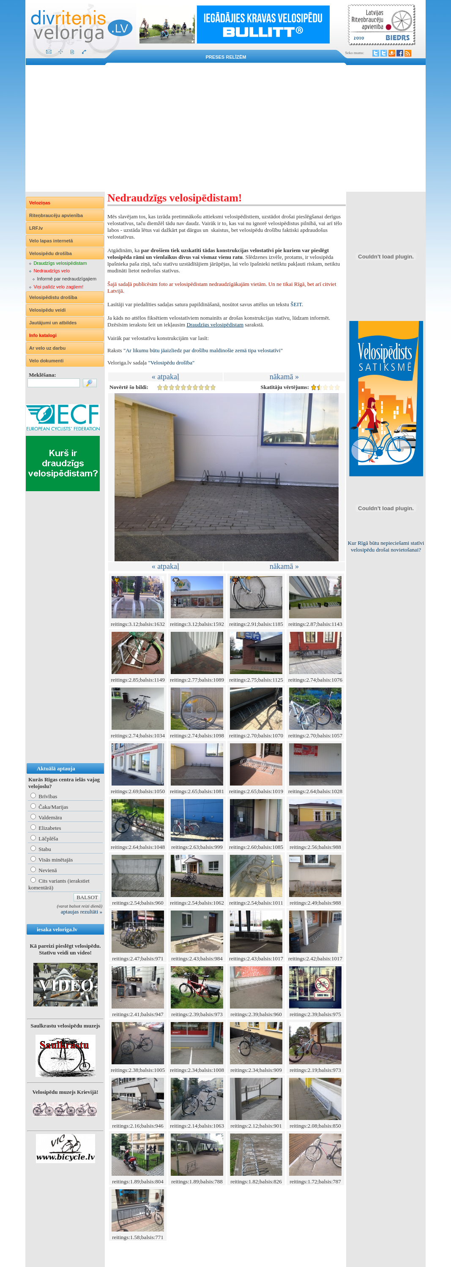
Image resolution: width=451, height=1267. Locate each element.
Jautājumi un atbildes (53, 322)
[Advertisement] (225, 128)
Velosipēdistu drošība (53, 297)
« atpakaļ (165, 376)
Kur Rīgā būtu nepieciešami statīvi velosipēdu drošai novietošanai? (386, 546)
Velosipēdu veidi (47, 310)
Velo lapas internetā (51, 240)
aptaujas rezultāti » (81, 911)
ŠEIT (295, 304)
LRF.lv (36, 228)
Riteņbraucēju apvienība (56, 215)
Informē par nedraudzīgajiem (66, 278)
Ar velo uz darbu (47, 348)
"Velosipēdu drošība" (171, 362)
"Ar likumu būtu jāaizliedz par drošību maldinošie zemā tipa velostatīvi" (203, 350)
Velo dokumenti (46, 360)
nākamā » (284, 376)
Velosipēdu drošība (50, 253)
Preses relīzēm (226, 57)
